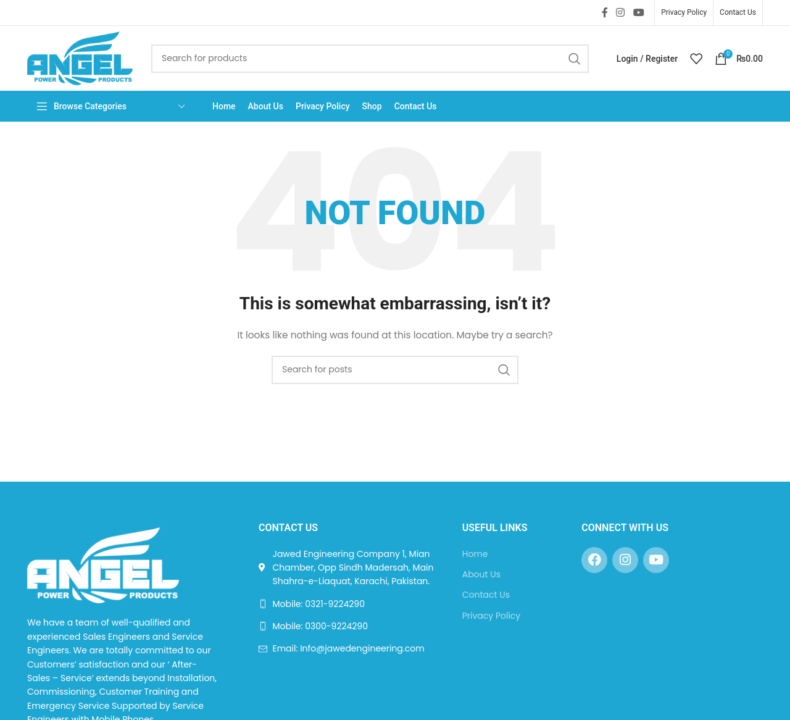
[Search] (370, 58)
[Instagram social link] (620, 12)
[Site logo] (80, 57)
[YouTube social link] (638, 12)
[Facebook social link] (604, 12)
